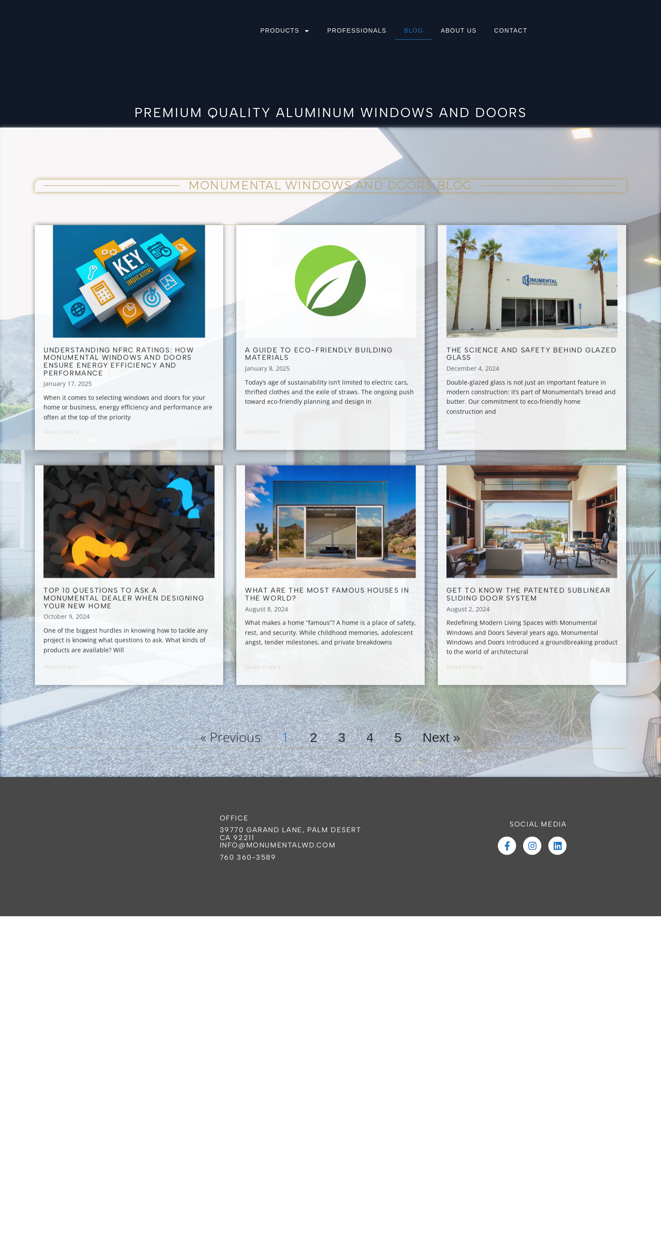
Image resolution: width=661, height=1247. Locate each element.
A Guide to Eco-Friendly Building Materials (319, 462)
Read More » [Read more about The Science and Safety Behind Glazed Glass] (464, 540)
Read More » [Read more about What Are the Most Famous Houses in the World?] (262, 775)
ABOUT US (459, 30)
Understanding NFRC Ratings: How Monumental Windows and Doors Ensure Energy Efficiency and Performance (119, 470)
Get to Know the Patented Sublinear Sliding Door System (528, 703)
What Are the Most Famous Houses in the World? (327, 703)
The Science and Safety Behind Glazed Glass (531, 462)
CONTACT (510, 30)
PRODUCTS (285, 31)
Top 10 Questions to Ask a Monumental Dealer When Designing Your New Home (124, 706)
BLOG (413, 30)
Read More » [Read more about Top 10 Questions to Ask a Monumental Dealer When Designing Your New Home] (61, 775)
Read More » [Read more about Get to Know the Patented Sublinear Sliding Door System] (464, 775)
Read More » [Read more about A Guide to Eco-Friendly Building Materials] (262, 540)
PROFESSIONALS (356, 30)
